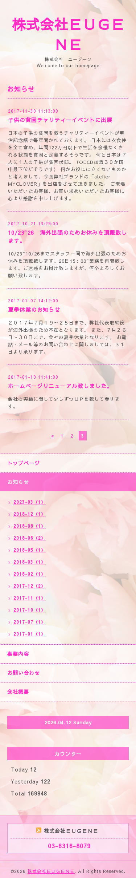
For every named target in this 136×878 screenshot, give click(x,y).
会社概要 (18, 691)
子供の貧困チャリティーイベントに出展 (60, 120)
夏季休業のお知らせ (34, 309)
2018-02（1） (29, 574)
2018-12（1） (29, 514)
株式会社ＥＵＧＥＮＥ (51, 871)
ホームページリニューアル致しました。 (60, 386)
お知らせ (18, 482)
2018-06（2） (29, 538)
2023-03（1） (29, 502)
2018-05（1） (29, 550)
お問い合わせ (23, 672)
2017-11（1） (29, 598)
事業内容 (18, 653)
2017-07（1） (29, 622)
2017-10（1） (29, 610)
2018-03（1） (29, 562)
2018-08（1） (29, 526)
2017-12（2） (29, 586)
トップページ (23, 463)
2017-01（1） (29, 634)
